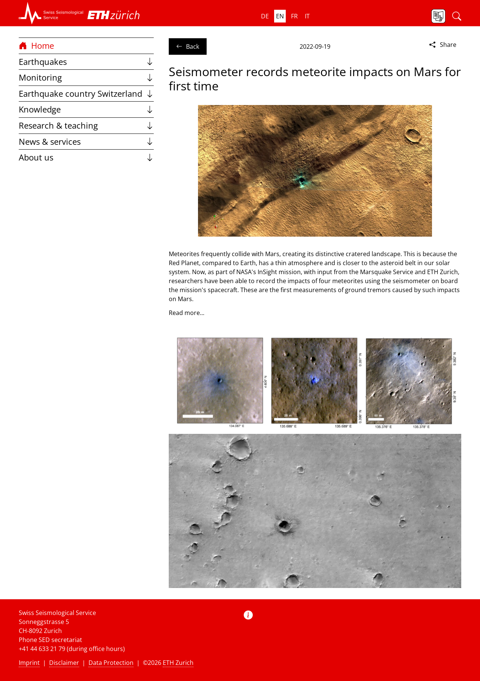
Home (36, 45)
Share (442, 44)
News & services (86, 141)
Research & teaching (86, 125)
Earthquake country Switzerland (86, 93)
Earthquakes (86, 62)
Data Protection (111, 662)
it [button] (307, 16)
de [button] (265, 16)
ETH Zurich (178, 662)
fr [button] (294, 16)
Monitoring (86, 77)
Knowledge (86, 109)
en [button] (280, 16)
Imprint (29, 662)
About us (86, 157)
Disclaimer (64, 662)
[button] (51, 13)
